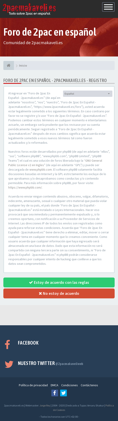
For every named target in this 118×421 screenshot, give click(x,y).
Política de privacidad (33, 385)
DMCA (54, 385)
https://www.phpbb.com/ (25, 187)
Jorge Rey (44, 405)
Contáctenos (89, 385)
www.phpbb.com (40, 169)
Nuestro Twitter (50, 363)
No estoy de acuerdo (59, 293)
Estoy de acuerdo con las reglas (59, 282)
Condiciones (69, 385)
